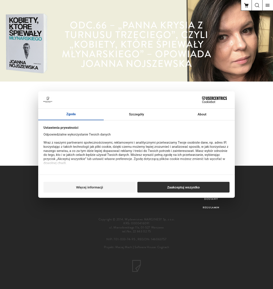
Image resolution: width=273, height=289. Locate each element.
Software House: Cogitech (152, 247)
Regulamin (211, 207)
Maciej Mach (123, 247)
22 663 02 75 (142, 231)
